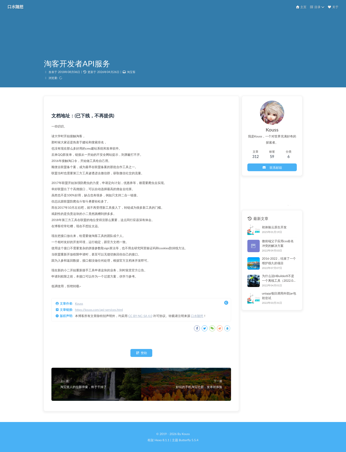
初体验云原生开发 (270, 228)
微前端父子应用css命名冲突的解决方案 (277, 244)
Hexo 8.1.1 (162, 440)
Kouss (80, 305)
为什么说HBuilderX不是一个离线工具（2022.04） (277, 279)
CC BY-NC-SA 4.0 (142, 317)
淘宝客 (131, 73)
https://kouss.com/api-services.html (100, 311)
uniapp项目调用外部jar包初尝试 (276, 296)
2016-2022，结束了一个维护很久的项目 (276, 261)
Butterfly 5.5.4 (188, 440)
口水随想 (198, 317)
